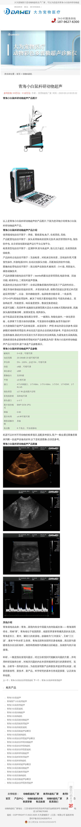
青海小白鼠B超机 (14, 716)
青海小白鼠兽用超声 (16, 705)
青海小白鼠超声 (14, 697)
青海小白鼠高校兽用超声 (18, 723)
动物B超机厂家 (54, 798)
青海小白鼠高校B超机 (16, 734)
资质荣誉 (27, 801)
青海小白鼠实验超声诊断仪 (19, 779)
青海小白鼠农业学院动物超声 (20, 742)
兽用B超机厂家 (51, 794)
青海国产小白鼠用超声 (17, 701)
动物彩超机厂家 (31, 794)
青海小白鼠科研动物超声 (18, 753)
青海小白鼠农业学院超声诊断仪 (21, 738)
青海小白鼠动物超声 (16, 712)
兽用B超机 (67, 794)
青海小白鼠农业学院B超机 (18, 746)
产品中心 (18, 798)
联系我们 (53, 801)
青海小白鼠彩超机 (15, 709)
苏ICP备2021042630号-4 (40, 818)
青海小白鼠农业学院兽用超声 (20, 783)
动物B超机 (27, 74)
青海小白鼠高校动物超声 (18, 720)
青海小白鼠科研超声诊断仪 (19, 764)
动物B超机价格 (35, 798)
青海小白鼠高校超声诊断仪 (19, 731)
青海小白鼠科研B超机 (16, 760)
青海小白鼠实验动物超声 (18, 768)
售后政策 (40, 801)
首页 (18, 74)
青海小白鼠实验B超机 (16, 775)
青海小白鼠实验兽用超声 (18, 772)
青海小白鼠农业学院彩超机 (22, 680)
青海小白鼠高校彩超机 (17, 727)
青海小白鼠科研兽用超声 (52, 680)
